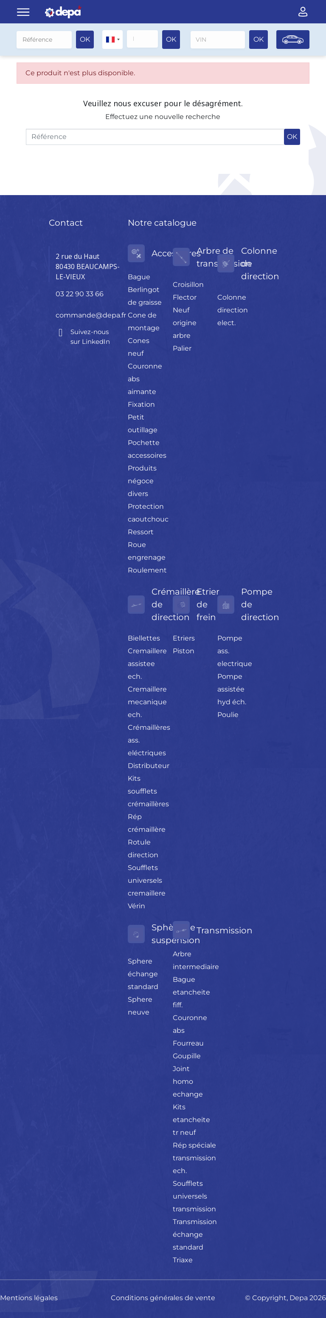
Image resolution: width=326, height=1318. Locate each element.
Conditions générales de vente (163, 1297)
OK (85, 39)
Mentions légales (29, 1297)
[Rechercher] (44, 39)
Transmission (225, 930)
